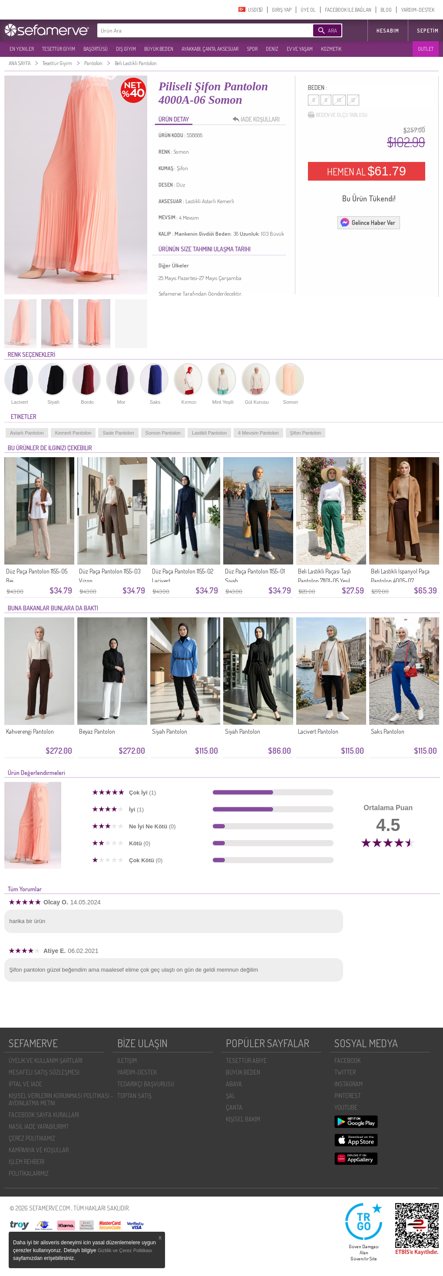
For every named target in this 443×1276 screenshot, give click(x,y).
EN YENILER (22, 49)
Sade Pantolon (118, 432)
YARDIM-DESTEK (417, 10)
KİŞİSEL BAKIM (243, 1119)
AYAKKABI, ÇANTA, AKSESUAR (210, 49)
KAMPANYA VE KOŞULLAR (39, 1150)
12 (353, 100)
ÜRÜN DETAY (174, 119)
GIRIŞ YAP (281, 10)
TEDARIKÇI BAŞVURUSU (145, 1084)
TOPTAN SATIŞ (134, 1095)
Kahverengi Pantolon (30, 731)
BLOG (386, 10)
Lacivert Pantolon (318, 731)
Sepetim (428, 30)
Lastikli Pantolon (209, 432)
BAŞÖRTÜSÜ (95, 49)
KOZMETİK (331, 49)
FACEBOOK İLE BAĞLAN (348, 10)
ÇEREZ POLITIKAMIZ (32, 1138)
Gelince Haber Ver (367, 222)
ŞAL (230, 1095)
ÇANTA (234, 1107)
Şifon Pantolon (305, 432)
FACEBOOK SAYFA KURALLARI (44, 1114)
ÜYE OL (308, 10)
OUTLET (425, 49)
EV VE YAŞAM (300, 49)
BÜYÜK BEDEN (158, 49)
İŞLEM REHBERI (26, 1161)
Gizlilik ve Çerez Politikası (125, 1250)
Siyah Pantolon (169, 731)
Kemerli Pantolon (73, 432)
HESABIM (388, 30)
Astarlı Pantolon (27, 432)
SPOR (252, 49)
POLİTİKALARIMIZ (29, 1173)
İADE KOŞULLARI (258, 119)
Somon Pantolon (163, 432)
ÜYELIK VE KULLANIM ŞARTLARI (46, 1060)
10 (339, 100)
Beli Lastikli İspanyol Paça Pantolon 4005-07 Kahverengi (400, 580)
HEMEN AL (366, 171)
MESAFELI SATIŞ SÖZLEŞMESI (44, 1072)
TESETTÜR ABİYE (246, 1060)
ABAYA (234, 1084)
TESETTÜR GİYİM (58, 49)
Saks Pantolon (387, 731)
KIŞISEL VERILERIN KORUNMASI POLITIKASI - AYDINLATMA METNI (61, 1099)
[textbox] (192, 30)
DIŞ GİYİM (126, 49)
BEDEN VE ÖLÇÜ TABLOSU (337, 115)
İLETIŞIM (127, 1060)
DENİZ (272, 49)
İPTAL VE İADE (25, 1084)
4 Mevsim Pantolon (258, 432)
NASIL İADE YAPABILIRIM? (38, 1126)
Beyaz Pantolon (97, 731)
